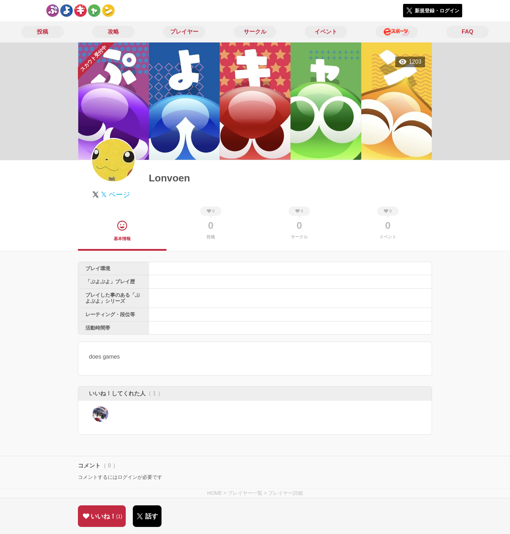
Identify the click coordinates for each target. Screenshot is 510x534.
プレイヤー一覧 (245, 493)
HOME (214, 493)
